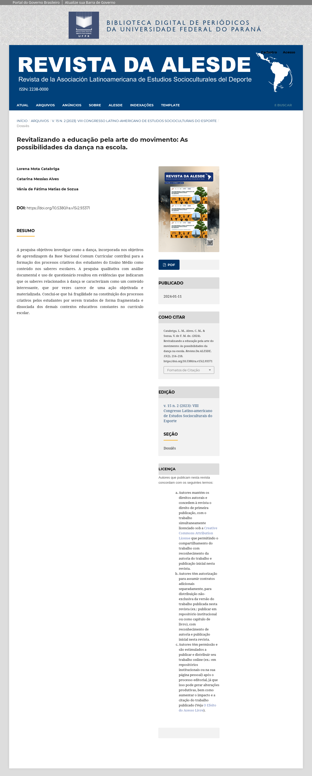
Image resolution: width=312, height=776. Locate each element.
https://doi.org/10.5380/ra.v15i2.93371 (58, 208)
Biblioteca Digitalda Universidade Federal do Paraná (184, 26)
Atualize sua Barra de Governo (90, 2)
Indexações (141, 105)
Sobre (95, 105)
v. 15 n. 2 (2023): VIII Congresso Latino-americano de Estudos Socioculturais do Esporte (134, 121)
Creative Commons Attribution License (198, 533)
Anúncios (71, 105)
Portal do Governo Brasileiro (36, 2)
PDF (171, 265)
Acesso (289, 52)
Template (170, 105)
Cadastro (269, 52)
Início (22, 121)
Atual (22, 105)
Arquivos (45, 105)
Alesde (116, 105)
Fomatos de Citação (183, 370)
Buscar (283, 105)
